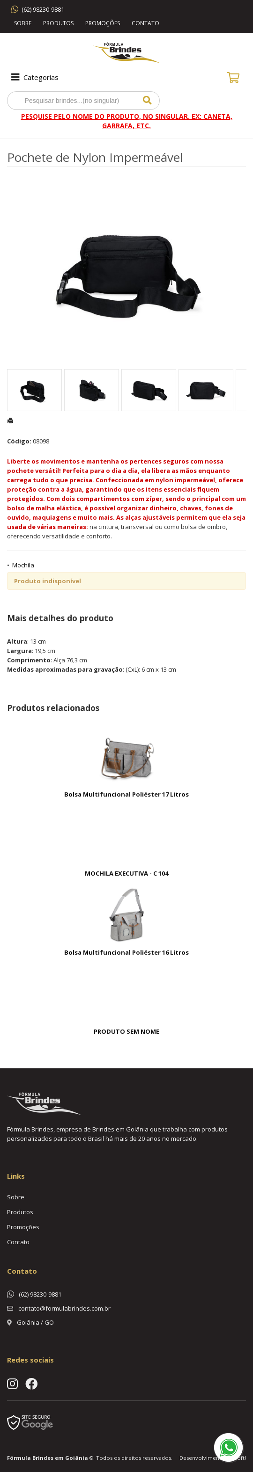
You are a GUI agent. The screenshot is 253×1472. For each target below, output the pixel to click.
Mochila (23, 565)
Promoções (102, 23)
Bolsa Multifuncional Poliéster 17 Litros (126, 794)
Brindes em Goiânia (60, 1457)
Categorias (34, 77)
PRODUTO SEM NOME (126, 1031)
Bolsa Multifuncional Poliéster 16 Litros (126, 952)
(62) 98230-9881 (43, 9)
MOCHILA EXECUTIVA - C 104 (126, 873)
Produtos (58, 23)
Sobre (22, 23)
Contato (145, 23)
